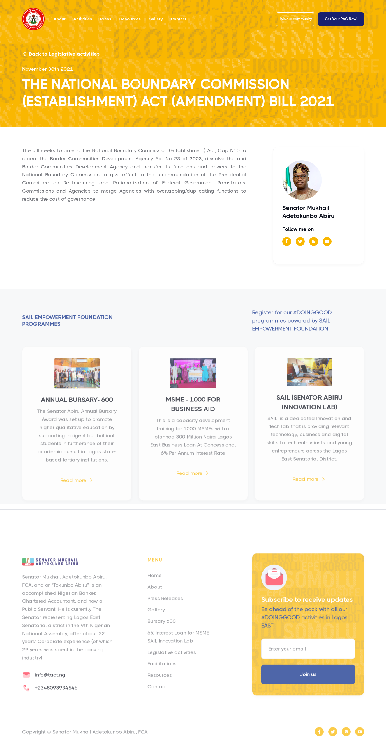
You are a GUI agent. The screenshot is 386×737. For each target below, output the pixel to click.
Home (154, 583)
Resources (130, 19)
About (60, 19)
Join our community (295, 19)
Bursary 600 (161, 629)
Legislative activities (171, 660)
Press (106, 19)
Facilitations (162, 671)
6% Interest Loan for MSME (178, 640)
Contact (178, 19)
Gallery (156, 19)
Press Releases (165, 606)
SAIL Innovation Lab (170, 648)
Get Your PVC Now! (341, 19)
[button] (82, 19)
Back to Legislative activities (61, 54)
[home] (33, 19)
